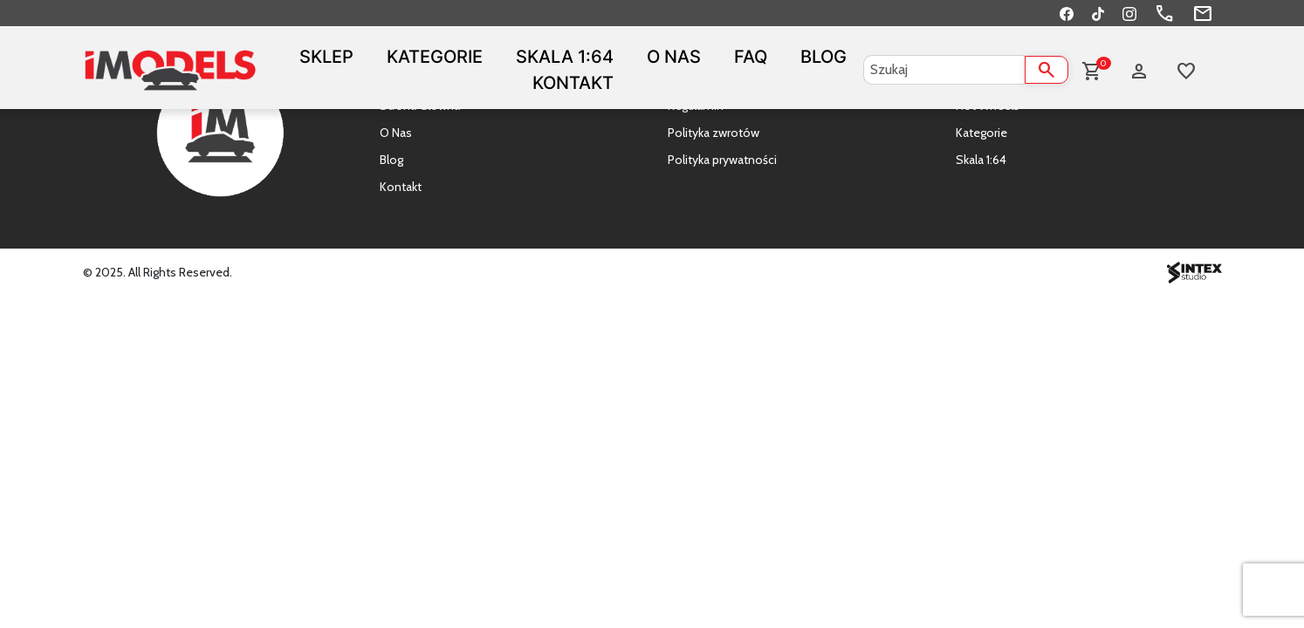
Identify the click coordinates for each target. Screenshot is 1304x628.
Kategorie (435, 56)
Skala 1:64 (565, 56)
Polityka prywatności (722, 159)
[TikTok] (1098, 13)
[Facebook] (1066, 13)
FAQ (750, 56)
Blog (823, 56)
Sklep (326, 56)
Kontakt (573, 82)
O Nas (674, 56)
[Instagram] (1129, 13)
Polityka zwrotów (713, 132)
